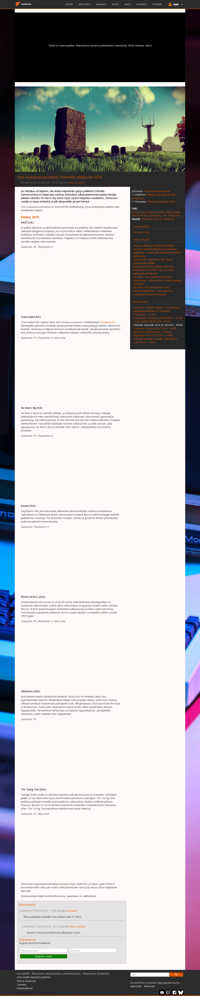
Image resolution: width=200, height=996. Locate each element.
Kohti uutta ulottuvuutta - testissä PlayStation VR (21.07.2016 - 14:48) (153, 333)
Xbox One (152, 219)
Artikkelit (101, 4)
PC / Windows (167, 219)
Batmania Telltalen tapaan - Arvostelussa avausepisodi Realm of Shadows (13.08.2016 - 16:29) (157, 311)
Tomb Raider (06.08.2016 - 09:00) (152, 321)
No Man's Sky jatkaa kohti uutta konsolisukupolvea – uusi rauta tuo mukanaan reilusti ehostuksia (153, 291)
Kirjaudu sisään (43, 956)
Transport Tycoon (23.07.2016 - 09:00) (155, 328)
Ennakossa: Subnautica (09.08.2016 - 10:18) (158, 318)
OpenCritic (136, 986)
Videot (127, 4)
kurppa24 (72, 910)
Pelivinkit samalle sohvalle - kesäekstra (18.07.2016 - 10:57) (155, 340)
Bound (175, 212)
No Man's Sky (162, 212)
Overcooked (147, 212)
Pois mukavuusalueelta (37, 177)
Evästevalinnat (25, 988)
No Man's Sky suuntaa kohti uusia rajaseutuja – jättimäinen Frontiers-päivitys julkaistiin (158, 280)
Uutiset (69, 4)
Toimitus (21, 984)
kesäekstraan (107, 322)
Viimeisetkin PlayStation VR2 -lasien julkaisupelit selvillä (153, 261)
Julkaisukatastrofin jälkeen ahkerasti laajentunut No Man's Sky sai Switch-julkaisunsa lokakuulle (154, 270)
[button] (174, 4)
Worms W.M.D (140, 215)
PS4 (143, 219)
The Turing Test (172, 215)
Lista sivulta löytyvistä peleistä (33, 977)
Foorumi (157, 4)
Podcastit (142, 4)
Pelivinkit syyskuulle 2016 (161, 201)
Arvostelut (85, 4)
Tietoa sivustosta (26, 981)
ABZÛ (135, 212)
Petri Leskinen (77, 182)
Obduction (155, 215)
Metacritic (149, 986)
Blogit (115, 4)
